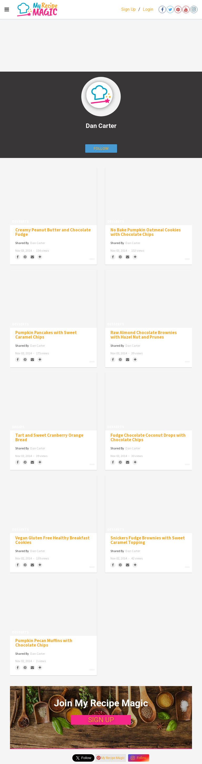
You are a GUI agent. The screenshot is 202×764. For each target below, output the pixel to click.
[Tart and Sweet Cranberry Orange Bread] (53, 401)
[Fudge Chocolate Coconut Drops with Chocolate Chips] (148, 401)
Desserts (20, 221)
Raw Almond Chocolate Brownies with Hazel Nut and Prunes (143, 334)
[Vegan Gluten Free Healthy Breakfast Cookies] (53, 504)
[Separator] (39, 257)
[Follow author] (101, 148)
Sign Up (128, 9)
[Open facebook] (162, 9)
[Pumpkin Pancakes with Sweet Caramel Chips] (53, 299)
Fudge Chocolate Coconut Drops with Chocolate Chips (148, 437)
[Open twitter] (170, 9)
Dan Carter (37, 243)
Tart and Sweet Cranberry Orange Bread (49, 437)
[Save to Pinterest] (25, 257)
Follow (139, 758)
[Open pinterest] (178, 9)
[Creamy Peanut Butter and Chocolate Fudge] (53, 196)
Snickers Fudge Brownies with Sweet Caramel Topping (147, 540)
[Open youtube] (186, 9)
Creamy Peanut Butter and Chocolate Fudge (53, 232)
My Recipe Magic (111, 758)
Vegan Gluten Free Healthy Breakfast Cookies (52, 540)
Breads (18, 427)
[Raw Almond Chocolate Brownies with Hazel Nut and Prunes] (148, 299)
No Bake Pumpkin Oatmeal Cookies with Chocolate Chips (145, 232)
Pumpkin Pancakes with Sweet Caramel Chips (46, 334)
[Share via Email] (32, 257)
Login (148, 9)
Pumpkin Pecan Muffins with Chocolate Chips (43, 642)
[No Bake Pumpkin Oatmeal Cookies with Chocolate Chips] (148, 196)
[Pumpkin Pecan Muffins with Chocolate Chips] (53, 607)
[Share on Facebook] (17, 257)
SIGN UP (101, 720)
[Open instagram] (194, 9)
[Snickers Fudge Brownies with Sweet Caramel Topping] (148, 504)
